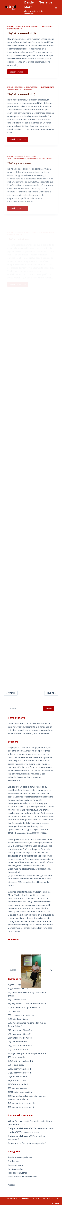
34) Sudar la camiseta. (18, 1019)
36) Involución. (15, 1011)
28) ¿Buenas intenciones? (20, 1045)
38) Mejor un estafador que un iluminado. (27, 1003)
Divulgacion (13, 1161)
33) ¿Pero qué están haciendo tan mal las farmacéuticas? (27, 1024)
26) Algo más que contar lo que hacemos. (27, 1053)
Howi (10, 1132)
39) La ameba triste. (17, 999)
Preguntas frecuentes (31, 1199)
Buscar (48, 708)
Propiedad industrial (17, 1172)
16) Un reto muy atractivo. (20, 1092)
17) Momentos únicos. (18, 1088)
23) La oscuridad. (16, 1065)
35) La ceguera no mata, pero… (22, 1015)
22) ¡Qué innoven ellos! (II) (21, 33)
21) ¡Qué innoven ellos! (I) (21, 97)
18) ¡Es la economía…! (18, 1084)
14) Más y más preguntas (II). (21, 1103)
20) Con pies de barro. (18, 1076)
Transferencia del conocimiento (20, 92)
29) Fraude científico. (17, 1041)
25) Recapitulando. (16, 1057)
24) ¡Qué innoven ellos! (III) (20, 1061)
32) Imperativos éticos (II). (20, 1030)
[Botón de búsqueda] (51, 969)
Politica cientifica (15, 1169)
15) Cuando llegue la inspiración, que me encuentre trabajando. (26, 1098)
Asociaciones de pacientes (20, 1157)
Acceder (11, 1184)
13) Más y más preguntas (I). (21, 1107)
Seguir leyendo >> (18, 72)
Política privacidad (51, 1199)
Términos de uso (14, 1199)
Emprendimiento (47, 90)
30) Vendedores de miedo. (20, 1037)
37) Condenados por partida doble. (24, 1007)
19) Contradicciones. (17, 1080)
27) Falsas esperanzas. (18, 1049)
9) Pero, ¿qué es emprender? (32, 1143)
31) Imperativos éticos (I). (19, 1034)
